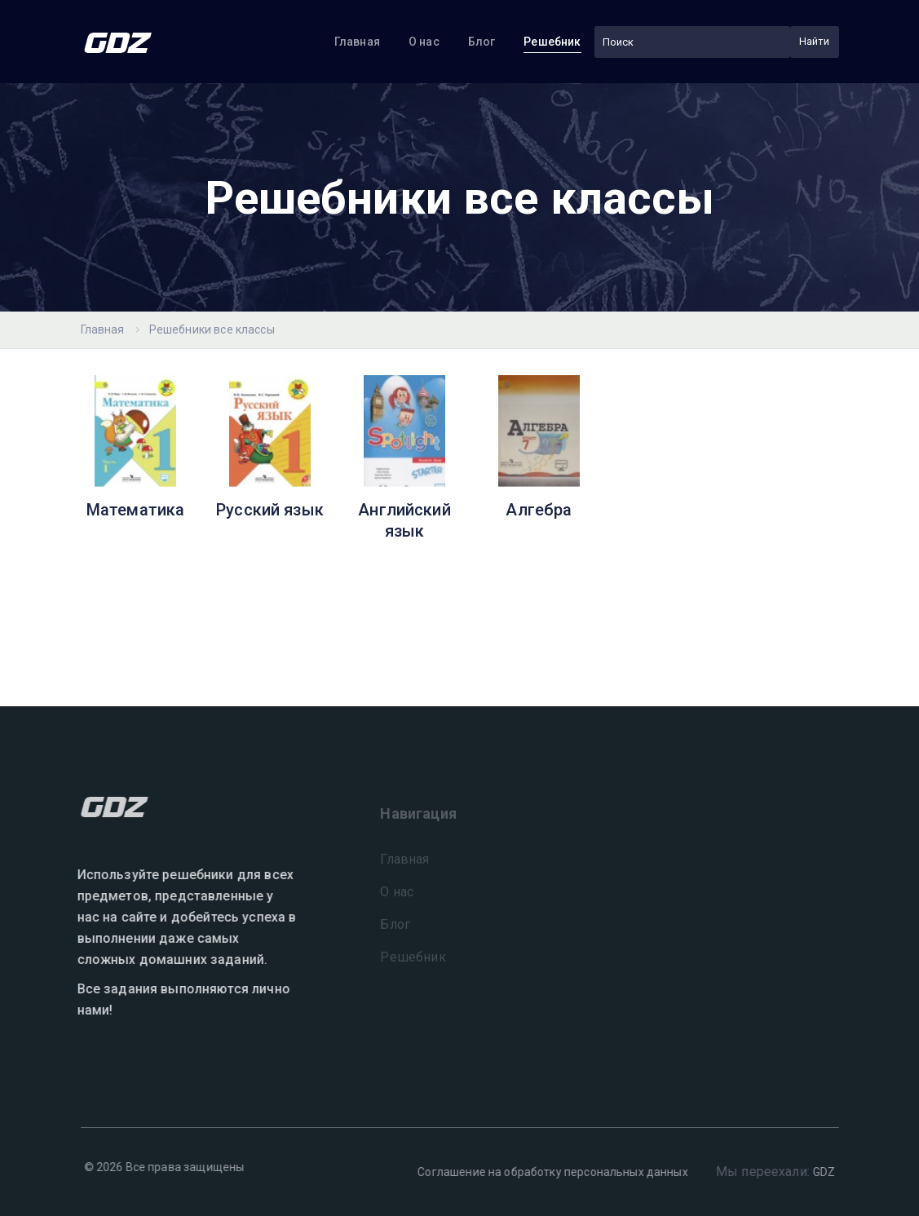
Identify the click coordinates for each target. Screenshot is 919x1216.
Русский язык (270, 510)
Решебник (552, 41)
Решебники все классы (212, 329)
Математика (135, 510)
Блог (482, 41)
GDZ (819, 1171)
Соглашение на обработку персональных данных (548, 1171)
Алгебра (539, 510)
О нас (424, 41)
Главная (357, 41)
